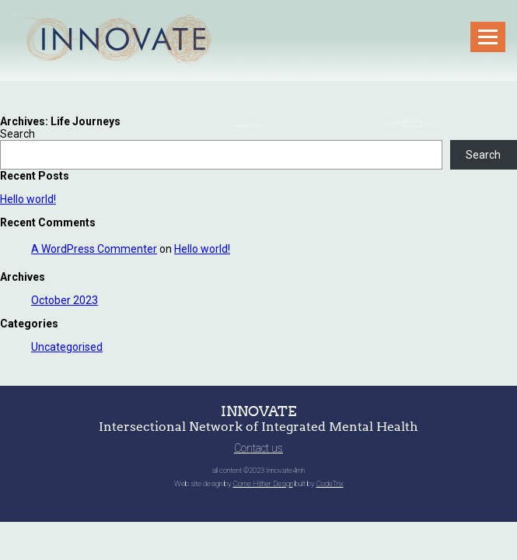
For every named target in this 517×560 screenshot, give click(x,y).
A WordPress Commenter (94, 249)
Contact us (258, 448)
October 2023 (64, 300)
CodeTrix (330, 483)
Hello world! (28, 199)
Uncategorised (67, 347)
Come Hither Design (263, 483)
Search (17, 134)
